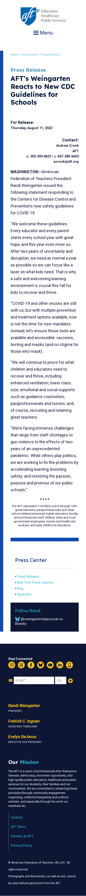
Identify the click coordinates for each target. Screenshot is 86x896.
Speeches (24, 594)
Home (14, 54)
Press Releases (50, 54)
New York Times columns (35, 582)
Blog (20, 588)
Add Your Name (70, 680)
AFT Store (18, 827)
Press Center (29, 54)
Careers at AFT (22, 836)
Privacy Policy (21, 845)
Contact (17, 817)
